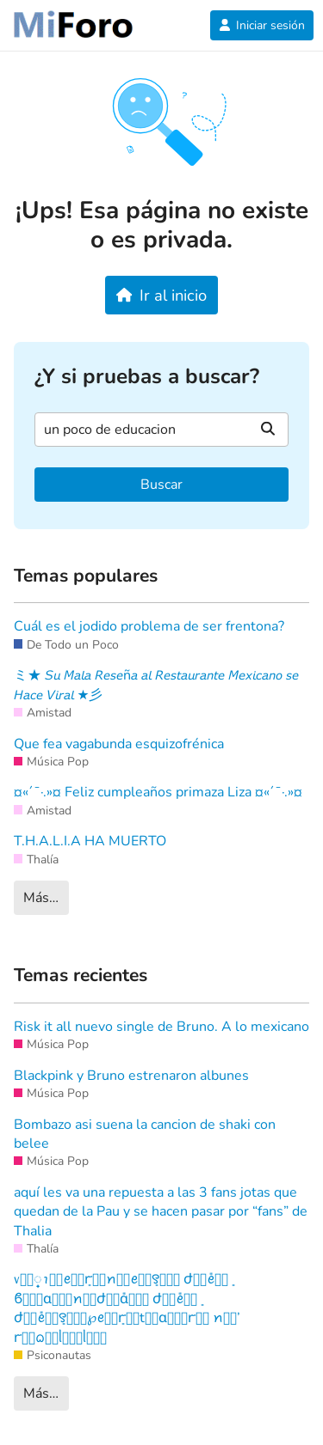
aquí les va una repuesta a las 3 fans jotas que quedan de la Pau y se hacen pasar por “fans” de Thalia (160, 1212)
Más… (41, 897)
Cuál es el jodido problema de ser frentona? (149, 626)
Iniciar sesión (262, 25)
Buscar (161, 484)
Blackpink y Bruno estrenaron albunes (131, 1075)
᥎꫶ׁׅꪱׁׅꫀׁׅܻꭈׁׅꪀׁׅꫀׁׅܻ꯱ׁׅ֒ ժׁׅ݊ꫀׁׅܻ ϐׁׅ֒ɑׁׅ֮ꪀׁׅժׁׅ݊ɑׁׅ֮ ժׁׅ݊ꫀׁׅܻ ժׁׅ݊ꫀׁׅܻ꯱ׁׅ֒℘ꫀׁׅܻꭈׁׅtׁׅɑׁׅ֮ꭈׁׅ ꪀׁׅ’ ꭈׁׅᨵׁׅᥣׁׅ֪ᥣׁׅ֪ (127, 1308)
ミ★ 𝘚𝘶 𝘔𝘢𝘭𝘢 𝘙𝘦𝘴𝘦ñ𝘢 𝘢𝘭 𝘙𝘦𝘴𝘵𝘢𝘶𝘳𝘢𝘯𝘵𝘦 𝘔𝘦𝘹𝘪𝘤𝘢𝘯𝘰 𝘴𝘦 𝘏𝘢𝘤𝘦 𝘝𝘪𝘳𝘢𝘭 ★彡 (156, 685)
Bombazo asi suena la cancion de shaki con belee (145, 1134)
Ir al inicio (161, 295)
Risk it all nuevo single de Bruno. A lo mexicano (161, 1026)
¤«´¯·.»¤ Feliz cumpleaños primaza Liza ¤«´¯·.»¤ (158, 792)
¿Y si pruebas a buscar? (146, 377)
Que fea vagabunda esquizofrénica (119, 744)
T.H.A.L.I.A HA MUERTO (90, 841)
